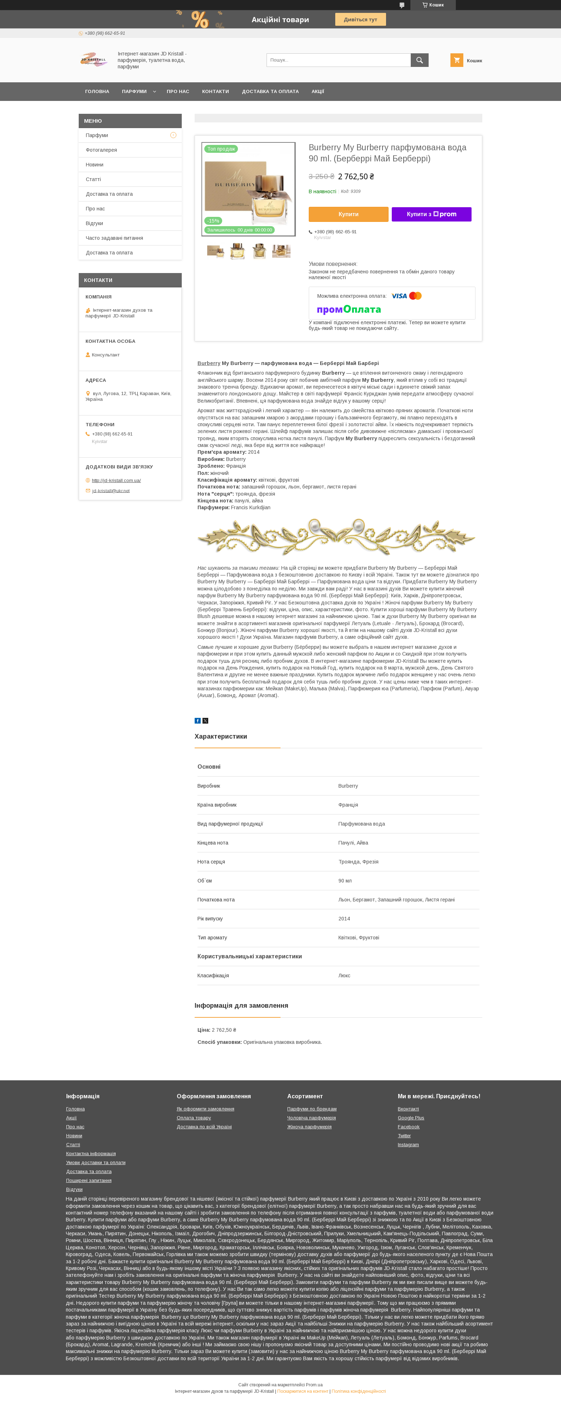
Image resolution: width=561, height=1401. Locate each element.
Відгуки (94, 223)
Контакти (215, 91)
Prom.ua (314, 1384)
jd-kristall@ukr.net (111, 490)
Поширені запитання (89, 1180)
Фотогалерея (101, 150)
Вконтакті (408, 1108)
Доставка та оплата (270, 91)
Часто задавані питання (114, 238)
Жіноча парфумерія (309, 1126)
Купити (349, 214)
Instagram (408, 1144)
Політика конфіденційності (359, 1391)
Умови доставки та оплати (96, 1162)
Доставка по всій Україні (204, 1126)
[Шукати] (420, 60)
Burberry (208, 363)
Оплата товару (194, 1117)
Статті (93, 179)
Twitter (404, 1135)
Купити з (431, 214)
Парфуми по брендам (312, 1108)
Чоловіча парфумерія (311, 1117)
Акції (318, 91)
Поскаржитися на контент (302, 1391)
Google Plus (411, 1117)
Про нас (178, 91)
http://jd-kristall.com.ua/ (116, 480)
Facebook (409, 1126)
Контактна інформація (91, 1153)
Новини (94, 164)
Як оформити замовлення (205, 1108)
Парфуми (134, 91)
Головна (97, 91)
